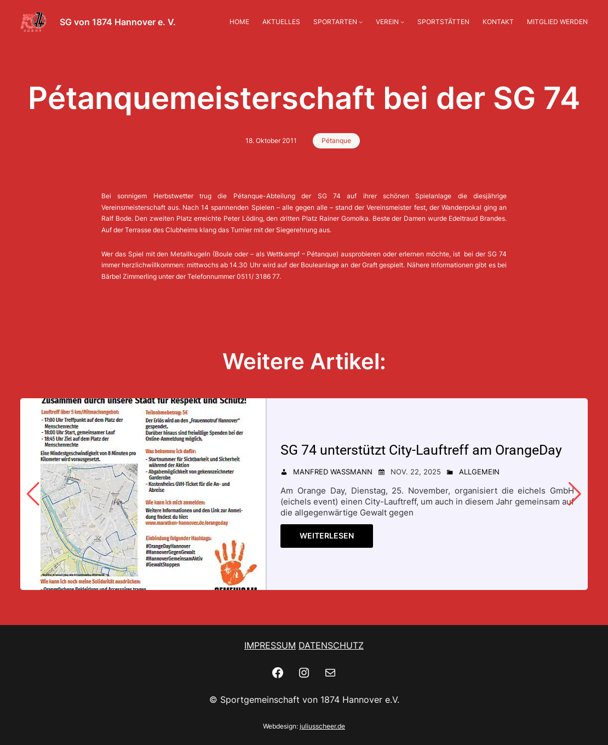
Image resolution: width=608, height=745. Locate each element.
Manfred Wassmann (332, 471)
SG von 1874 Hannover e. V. (118, 21)
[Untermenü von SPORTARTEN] (361, 22)
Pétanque (336, 140)
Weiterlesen (327, 535)
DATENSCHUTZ (331, 645)
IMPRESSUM (270, 645)
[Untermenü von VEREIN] (402, 22)
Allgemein (479, 471)
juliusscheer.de (322, 726)
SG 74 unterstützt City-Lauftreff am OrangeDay (421, 450)
